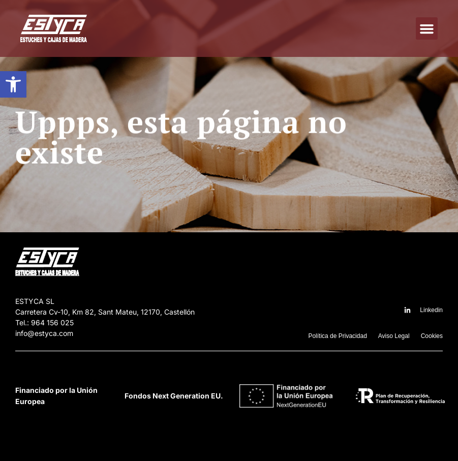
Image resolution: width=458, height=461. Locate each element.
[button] (13, 84)
